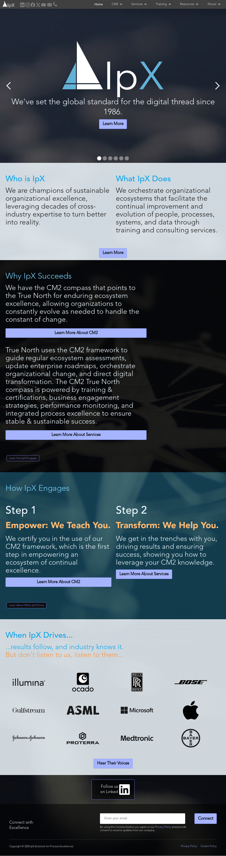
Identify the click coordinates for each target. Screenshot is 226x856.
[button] (117, 4)
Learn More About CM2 (76, 333)
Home (98, 4)
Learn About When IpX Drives (26, 605)
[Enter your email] (142, 818)
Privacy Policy (163, 827)
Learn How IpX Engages (23, 458)
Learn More (113, 124)
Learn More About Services (76, 435)
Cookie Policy (209, 846)
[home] (8, 4)
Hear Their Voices (113, 763)
